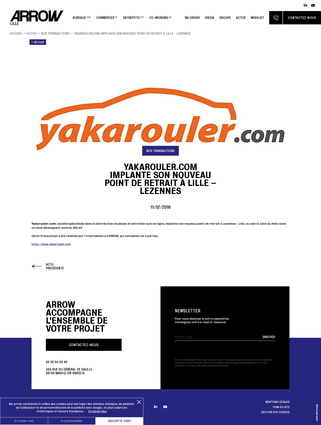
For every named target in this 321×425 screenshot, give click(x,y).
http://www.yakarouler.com (51, 244)
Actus (241, 17)
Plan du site (281, 407)
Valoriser (192, 17)
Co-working (160, 17)
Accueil (16, 33)
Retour (39, 42)
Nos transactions (55, 33)
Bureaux (82, 17)
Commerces (107, 17)
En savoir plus (97, 411)
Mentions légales (277, 401)
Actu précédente (55, 266)
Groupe (225, 17)
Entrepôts (133, 17)
